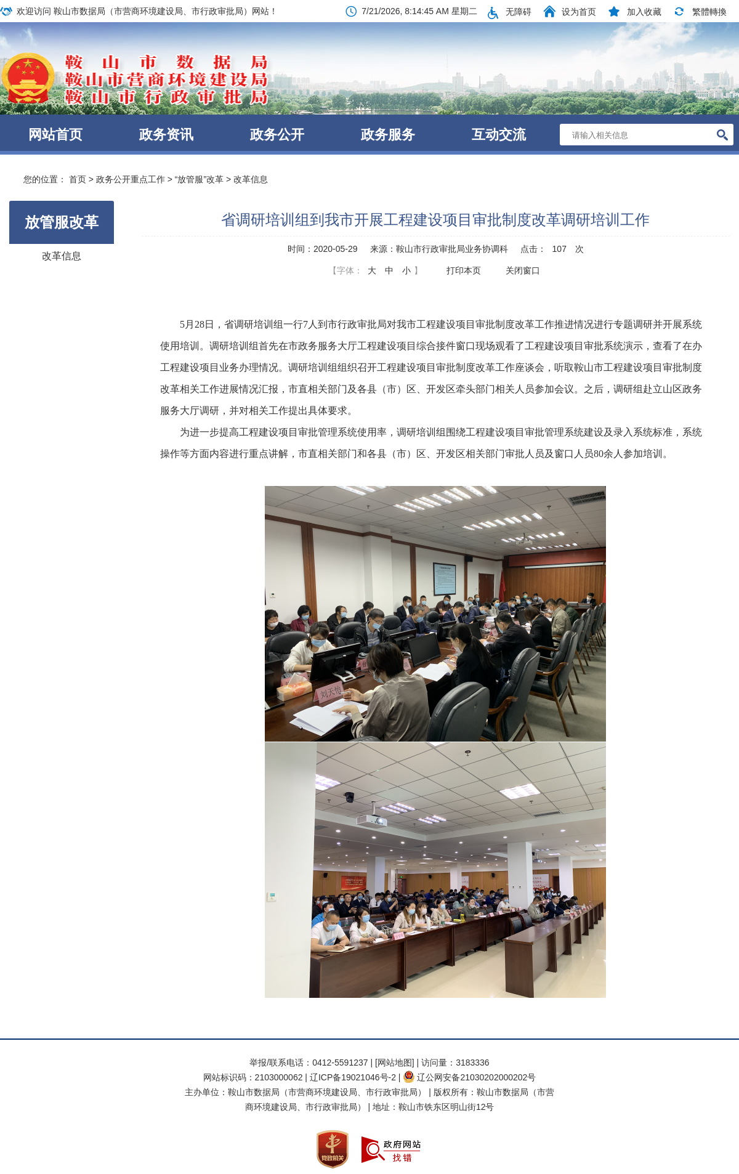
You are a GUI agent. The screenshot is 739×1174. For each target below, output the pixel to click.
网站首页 (55, 134)
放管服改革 (62, 222)
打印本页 (463, 270)
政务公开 (277, 134)
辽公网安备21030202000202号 (469, 1077)
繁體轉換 (709, 12)
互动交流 (499, 134)
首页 (77, 179)
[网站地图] (394, 1062)
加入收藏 (644, 12)
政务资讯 (166, 134)
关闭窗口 (523, 270)
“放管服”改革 (199, 179)
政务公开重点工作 (130, 179)
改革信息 (250, 179)
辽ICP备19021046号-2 (354, 1077)
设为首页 (579, 12)
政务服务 (388, 134)
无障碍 (518, 12)
